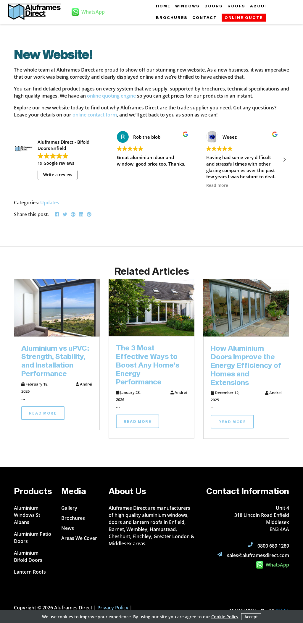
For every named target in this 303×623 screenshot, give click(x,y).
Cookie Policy (224, 616)
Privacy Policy (112, 607)
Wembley (136, 529)
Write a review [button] (57, 174)
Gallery (69, 508)
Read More (43, 413)
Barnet (116, 529)
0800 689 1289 (273, 546)
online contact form (94, 114)
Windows (187, 6)
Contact (204, 17)
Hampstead (163, 529)
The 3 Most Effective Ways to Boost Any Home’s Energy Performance (147, 364)
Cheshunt (119, 536)
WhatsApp (272, 565)
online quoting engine (111, 96)
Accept (251, 616)
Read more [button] (217, 185)
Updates (49, 202)
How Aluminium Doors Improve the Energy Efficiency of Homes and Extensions (246, 365)
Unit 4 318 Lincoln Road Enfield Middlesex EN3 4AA (261, 519)
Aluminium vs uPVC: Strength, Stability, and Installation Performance (55, 361)
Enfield (176, 522)
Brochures (172, 17)
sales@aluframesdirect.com (258, 555)
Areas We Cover (79, 538)
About (259, 6)
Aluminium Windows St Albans (27, 515)
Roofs (236, 6)
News (67, 528)
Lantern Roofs (30, 572)
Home (163, 6)
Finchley (142, 536)
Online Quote (244, 17)
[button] (284, 159)
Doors (213, 6)
